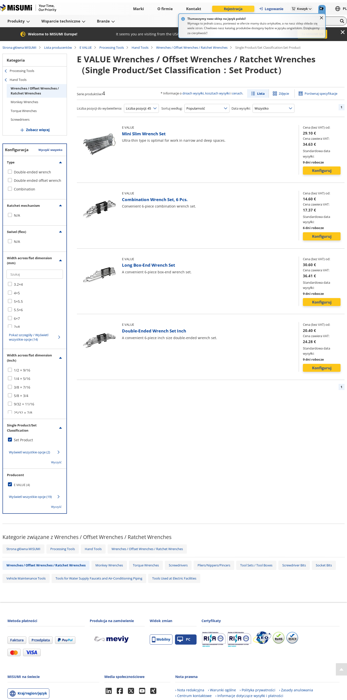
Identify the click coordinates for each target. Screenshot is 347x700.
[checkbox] (34, 172)
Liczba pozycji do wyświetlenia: (99, 108)
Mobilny (161, 639)
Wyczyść (56, 462)
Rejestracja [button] (233, 8)
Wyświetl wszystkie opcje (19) (30, 496)
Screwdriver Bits (294, 565)
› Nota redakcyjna (189, 690)
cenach (237, 93)
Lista (261, 93)
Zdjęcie (284, 93)
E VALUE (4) (22, 485)
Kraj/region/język (32, 693)
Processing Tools (111, 47)
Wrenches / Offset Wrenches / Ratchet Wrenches (192, 47)
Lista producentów (58, 47)
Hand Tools (140, 47)
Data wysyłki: (241, 108)
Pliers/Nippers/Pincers (214, 565)
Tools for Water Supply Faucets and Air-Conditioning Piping (99, 578)
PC (183, 639)
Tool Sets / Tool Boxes (256, 565)
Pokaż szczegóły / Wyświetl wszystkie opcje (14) (28, 337)
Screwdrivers (20, 119)
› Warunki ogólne (222, 690)
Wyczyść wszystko (50, 150)
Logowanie (271, 8)
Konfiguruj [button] (322, 170)
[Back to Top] (341, 669)
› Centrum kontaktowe (193, 695)
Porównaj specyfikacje (321, 93)
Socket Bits (324, 565)
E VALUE (86, 47)
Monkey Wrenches (24, 102)
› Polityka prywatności (257, 690)
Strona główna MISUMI (19, 47)
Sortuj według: (171, 108)
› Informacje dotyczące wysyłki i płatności (249, 695)
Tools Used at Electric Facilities (174, 578)
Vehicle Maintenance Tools (26, 578)
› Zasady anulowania (296, 690)
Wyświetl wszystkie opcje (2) (29, 452)
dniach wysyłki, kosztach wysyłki (206, 93)
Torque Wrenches (24, 111)
